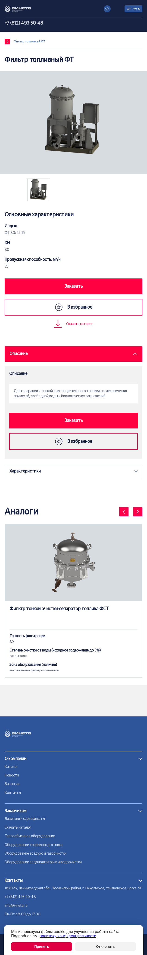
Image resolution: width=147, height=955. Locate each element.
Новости (12, 775)
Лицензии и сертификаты (25, 819)
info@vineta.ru (16, 905)
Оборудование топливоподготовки (34, 845)
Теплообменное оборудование (30, 836)
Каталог (11, 767)
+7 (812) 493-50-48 (24, 23)
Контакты (13, 793)
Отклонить (105, 946)
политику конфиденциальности (68, 935)
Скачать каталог (18, 827)
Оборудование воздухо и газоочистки (35, 853)
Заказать (73, 286)
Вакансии (12, 784)
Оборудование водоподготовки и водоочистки (43, 862)
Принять (41, 946)
